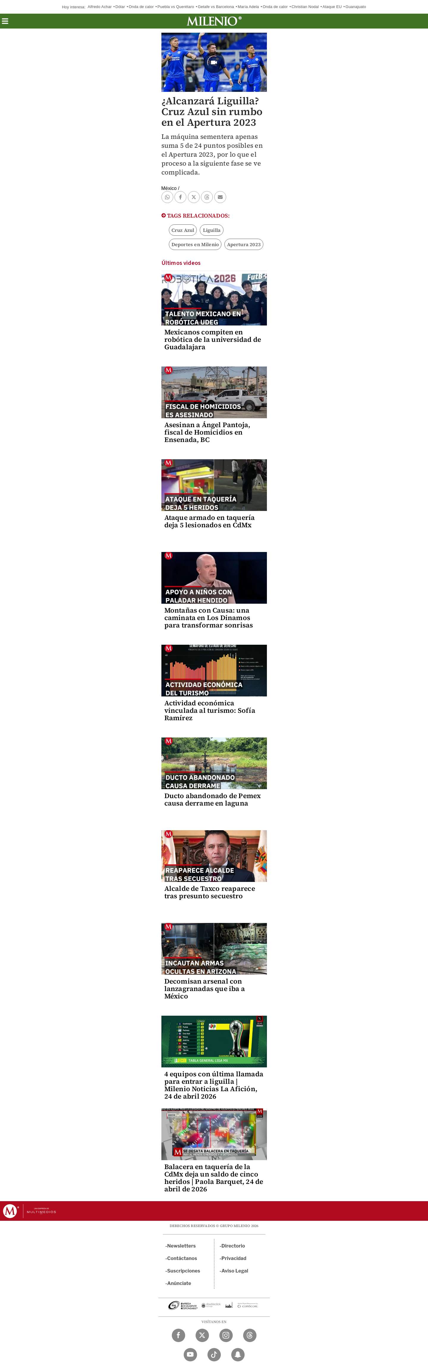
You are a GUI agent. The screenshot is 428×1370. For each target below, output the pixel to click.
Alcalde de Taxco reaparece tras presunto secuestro (209, 892)
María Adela (248, 6)
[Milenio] (214, 21)
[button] (5, 23)
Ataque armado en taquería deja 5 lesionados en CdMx (209, 521)
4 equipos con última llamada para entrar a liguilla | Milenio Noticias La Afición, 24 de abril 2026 (214, 1085)
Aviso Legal (234, 1271)
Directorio (233, 1246)
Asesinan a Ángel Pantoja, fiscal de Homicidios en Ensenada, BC (207, 432)
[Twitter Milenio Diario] (202, 1335)
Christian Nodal (305, 6)
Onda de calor (141, 6)
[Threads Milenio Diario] (250, 1335)
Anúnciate (179, 1283)
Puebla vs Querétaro (176, 6)
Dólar (120, 6)
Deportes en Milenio (195, 244)
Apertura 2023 (244, 244)
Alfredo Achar (100, 6)
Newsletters (181, 1246)
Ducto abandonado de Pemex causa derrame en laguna (212, 799)
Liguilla (212, 230)
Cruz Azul (182, 230)
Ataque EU (332, 6)
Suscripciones (183, 1271)
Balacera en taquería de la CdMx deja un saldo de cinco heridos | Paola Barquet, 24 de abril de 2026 (213, 1178)
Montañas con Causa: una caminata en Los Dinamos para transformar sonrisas (208, 617)
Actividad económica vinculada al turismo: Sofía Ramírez (209, 710)
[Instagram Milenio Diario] (226, 1335)
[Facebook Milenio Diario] (178, 1335)
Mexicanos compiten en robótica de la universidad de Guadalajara (212, 339)
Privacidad (233, 1258)
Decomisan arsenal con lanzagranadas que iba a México (204, 988)
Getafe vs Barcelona (216, 6)
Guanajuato (355, 6)
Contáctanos (182, 1258)
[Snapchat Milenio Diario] (238, 1354)
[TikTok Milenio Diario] (214, 1354)
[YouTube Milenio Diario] (190, 1354)
